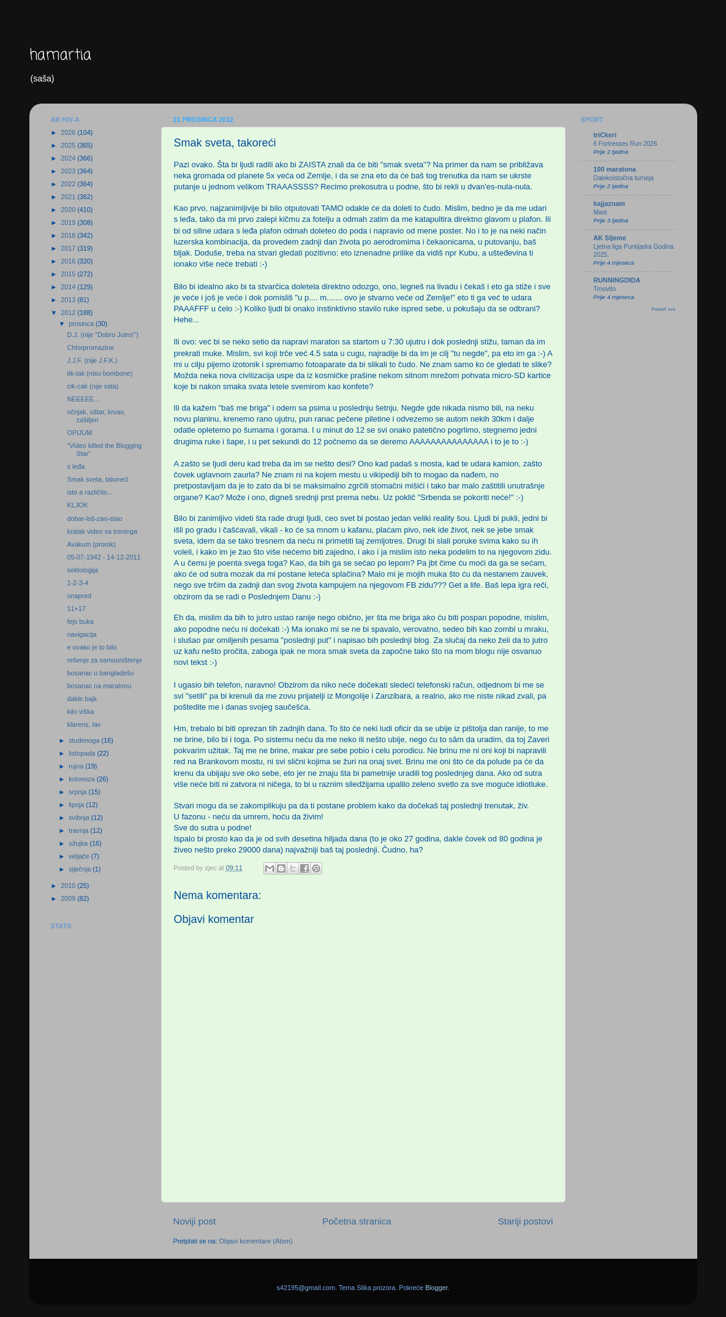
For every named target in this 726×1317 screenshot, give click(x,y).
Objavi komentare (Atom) (256, 1241)
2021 (69, 196)
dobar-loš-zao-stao (94, 518)
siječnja (81, 869)
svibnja (80, 817)
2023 (69, 171)
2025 (69, 145)
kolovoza (83, 779)
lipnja (77, 804)
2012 (69, 312)
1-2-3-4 (77, 582)
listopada (83, 753)
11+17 (76, 608)
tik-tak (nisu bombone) (99, 373)
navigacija (81, 634)
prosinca (82, 323)
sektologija (82, 570)
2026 (69, 132)
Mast (600, 212)
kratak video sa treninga (102, 531)
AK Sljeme (610, 237)
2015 (69, 274)
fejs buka (80, 621)
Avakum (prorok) (91, 544)
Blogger (436, 1287)
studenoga (85, 740)
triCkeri (605, 135)
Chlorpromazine (90, 347)
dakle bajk (82, 698)
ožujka (79, 843)
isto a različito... (89, 492)
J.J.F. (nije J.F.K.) (92, 360)
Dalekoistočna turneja (624, 178)
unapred (79, 595)
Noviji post (194, 1221)
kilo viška (80, 711)
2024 (69, 158)
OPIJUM (79, 432)
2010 (69, 885)
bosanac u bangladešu (100, 673)
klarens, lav (83, 724)
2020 (69, 209)
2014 (69, 286)
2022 (69, 184)
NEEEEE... (83, 399)
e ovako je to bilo (91, 647)
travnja (79, 830)
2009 (69, 898)
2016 (69, 261)
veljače (80, 856)
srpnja (78, 791)
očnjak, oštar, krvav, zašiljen (96, 415)
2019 (69, 222)
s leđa (76, 466)
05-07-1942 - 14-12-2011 (103, 557)
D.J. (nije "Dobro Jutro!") (102, 334)
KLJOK (77, 505)
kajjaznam (610, 203)
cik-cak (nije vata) (92, 386)
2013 (69, 299)
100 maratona (615, 169)
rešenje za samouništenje (104, 660)
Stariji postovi (525, 1221)
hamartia (60, 55)
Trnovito (605, 289)
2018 (69, 235)
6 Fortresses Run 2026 (625, 143)
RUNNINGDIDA (617, 280)
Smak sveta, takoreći (97, 479)
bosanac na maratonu (98, 685)
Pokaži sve (663, 309)
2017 (69, 248)
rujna (77, 766)
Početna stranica (356, 1221)
